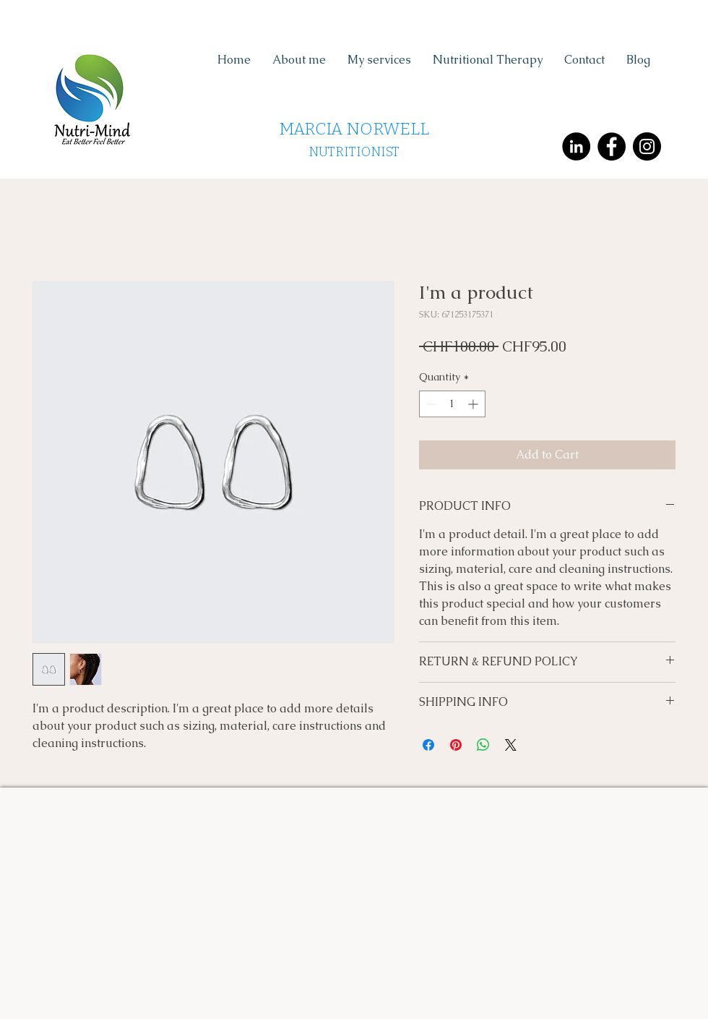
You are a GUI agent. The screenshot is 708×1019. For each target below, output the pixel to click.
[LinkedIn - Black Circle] (576, 146)
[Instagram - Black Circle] (647, 146)
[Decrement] (430, 404)
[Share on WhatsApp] (483, 745)
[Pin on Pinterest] (456, 745)
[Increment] (474, 404)
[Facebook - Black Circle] (611, 146)
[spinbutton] (452, 404)
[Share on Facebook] (428, 745)
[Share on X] (510, 745)
